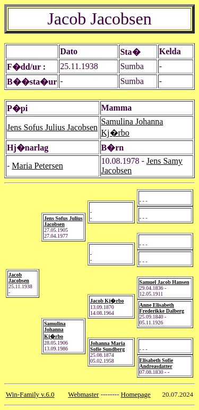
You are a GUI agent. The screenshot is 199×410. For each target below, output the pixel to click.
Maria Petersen (37, 165)
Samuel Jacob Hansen (164, 282)
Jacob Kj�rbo (107, 301)
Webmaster (83, 394)
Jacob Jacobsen (18, 277)
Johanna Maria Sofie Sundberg (107, 346)
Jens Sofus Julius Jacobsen (52, 127)
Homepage (136, 394)
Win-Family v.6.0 (30, 394)
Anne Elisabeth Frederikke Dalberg (162, 308)
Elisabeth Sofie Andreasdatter (157, 363)
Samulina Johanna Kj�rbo (55, 330)
